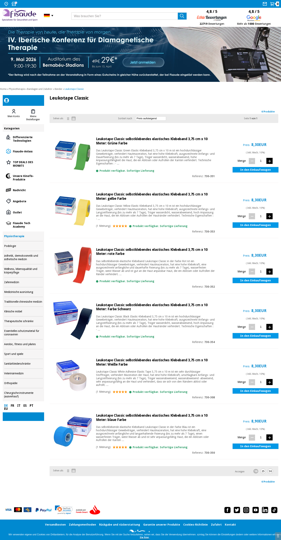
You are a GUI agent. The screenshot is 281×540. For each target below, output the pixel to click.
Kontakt (230, 524)
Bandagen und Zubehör (39, 89)
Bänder (58, 89)
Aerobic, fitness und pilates (23, 344)
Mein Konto (14, 116)
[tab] (13, 115)
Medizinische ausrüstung (23, 292)
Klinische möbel (23, 311)
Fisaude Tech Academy (23, 225)
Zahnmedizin (23, 282)
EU (6, 409)
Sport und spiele (23, 354)
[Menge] (260, 161)
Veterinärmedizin (23, 373)
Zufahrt (216, 524)
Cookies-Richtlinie (195, 524)
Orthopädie (23, 383)
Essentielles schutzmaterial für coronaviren (23, 332)
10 (255, 471)
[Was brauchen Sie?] (129, 16)
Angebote (23, 201)
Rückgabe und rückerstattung (119, 524)
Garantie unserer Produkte (161, 524)
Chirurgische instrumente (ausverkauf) (23, 394)
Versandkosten (55, 524)
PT (31, 405)
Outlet (23, 212)
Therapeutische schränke (23, 321)
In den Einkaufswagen (255, 169)
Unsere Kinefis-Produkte (23, 177)
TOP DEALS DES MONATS (23, 164)
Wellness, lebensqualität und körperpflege (23, 270)
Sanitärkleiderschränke (23, 364)
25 (263, 471)
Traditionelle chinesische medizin (23, 302)
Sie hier (144, 537)
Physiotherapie (17, 89)
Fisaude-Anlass (23, 151)
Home (3, 89)
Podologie (23, 246)
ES (25, 405)
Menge (241, 160)
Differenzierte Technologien (23, 139)
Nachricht (23, 189)
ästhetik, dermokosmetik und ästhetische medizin (23, 257)
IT (18, 405)
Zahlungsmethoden (82, 524)
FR (12, 405)
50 (270, 471)
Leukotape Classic (74, 89)
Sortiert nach (125, 118)
